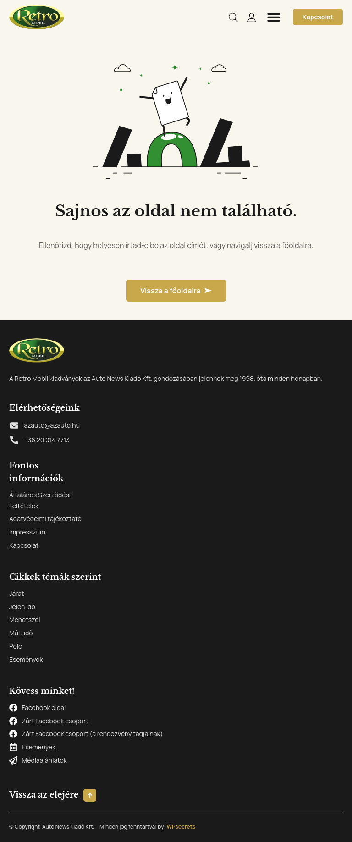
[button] (273, 16)
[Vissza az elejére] (89, 795)
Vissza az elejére (44, 795)
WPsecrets (180, 827)
